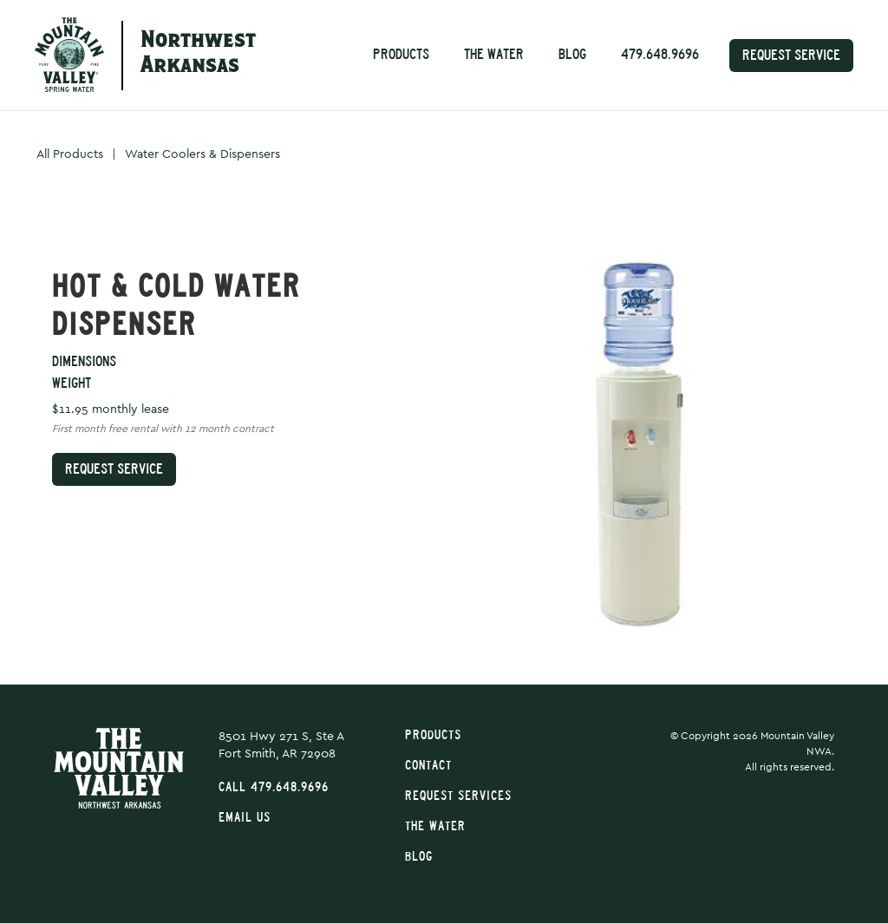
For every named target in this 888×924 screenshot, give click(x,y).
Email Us (245, 817)
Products (401, 54)
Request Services (458, 796)
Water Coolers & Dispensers (202, 154)
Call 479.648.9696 (274, 787)
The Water (494, 54)
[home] (69, 55)
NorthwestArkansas (198, 54)
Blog (572, 54)
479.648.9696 (660, 54)
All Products (69, 154)
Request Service (791, 55)
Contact (428, 765)
